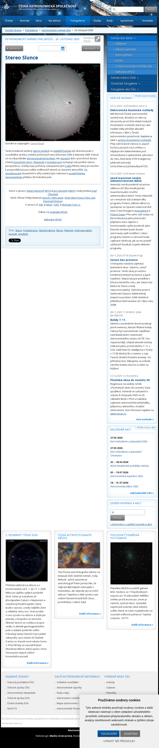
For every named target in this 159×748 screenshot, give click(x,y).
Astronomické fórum (68, 708)
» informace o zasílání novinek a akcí (131, 524)
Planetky (111, 692)
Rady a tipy (63, 692)
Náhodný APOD (53, 219)
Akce (39, 20)
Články (9, 20)
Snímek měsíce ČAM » (124, 77)
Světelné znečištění (67, 682)
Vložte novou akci (146, 427)
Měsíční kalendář (126, 49)
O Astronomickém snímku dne (134, 66)
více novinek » (145, 419)
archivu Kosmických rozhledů (134, 140)
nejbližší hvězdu (62, 151)
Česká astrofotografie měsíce (75, 536)
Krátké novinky (121, 98)
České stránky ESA (17, 703)
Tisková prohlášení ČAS (20, 682)
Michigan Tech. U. (71, 204)
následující (90, 48)
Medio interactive (61, 736)
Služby (97, 20)
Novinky (25, 20)
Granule (13, 234)
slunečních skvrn (22, 162)
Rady (110, 20)
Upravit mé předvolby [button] (119, 741)
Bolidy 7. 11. (118, 320)
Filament (68, 230)
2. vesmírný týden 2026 (22, 535)
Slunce (18, 230)
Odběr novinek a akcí (125, 503)
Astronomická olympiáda (21, 692)
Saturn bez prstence (124, 260)
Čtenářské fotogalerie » (125, 83)
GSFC (56, 204)
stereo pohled (41, 151)
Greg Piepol (37, 143)
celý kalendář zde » (142, 493)
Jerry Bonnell (60, 190)
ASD (41, 204)
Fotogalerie (78, 20)
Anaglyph (23, 234)
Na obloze (55, 20)
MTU (47, 190)
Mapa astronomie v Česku (72, 703)
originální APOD (58, 212)
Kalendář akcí (120, 429)
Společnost (126, 20)
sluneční (65, 158)
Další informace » (38, 663)
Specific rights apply (52, 197)
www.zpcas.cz (118, 413)
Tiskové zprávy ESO (18, 698)
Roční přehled (124, 55)
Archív (119, 60)
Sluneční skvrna (47, 230)
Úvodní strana (13, 30)
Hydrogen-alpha (83, 230)
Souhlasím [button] (108, 733)
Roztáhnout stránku (89, 39)
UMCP (71, 190)
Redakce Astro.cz (138, 106)
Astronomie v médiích (69, 698)
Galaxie (110, 687)
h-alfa (68, 166)
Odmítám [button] (130, 733)
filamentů (39, 162)
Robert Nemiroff (35, 190)
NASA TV (12, 708)
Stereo (59, 230)
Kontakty (148, 20)
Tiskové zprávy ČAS (18, 687)
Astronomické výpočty (69, 687)
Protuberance (30, 230)
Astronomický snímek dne (56, 30)
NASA (49, 204)
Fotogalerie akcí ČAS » (125, 89)
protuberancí (54, 162)
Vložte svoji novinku (145, 95)
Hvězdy (110, 682)
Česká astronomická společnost (28, 718)
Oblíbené (121, 44)
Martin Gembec (137, 173)
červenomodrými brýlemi (41, 158)
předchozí (15, 48)
